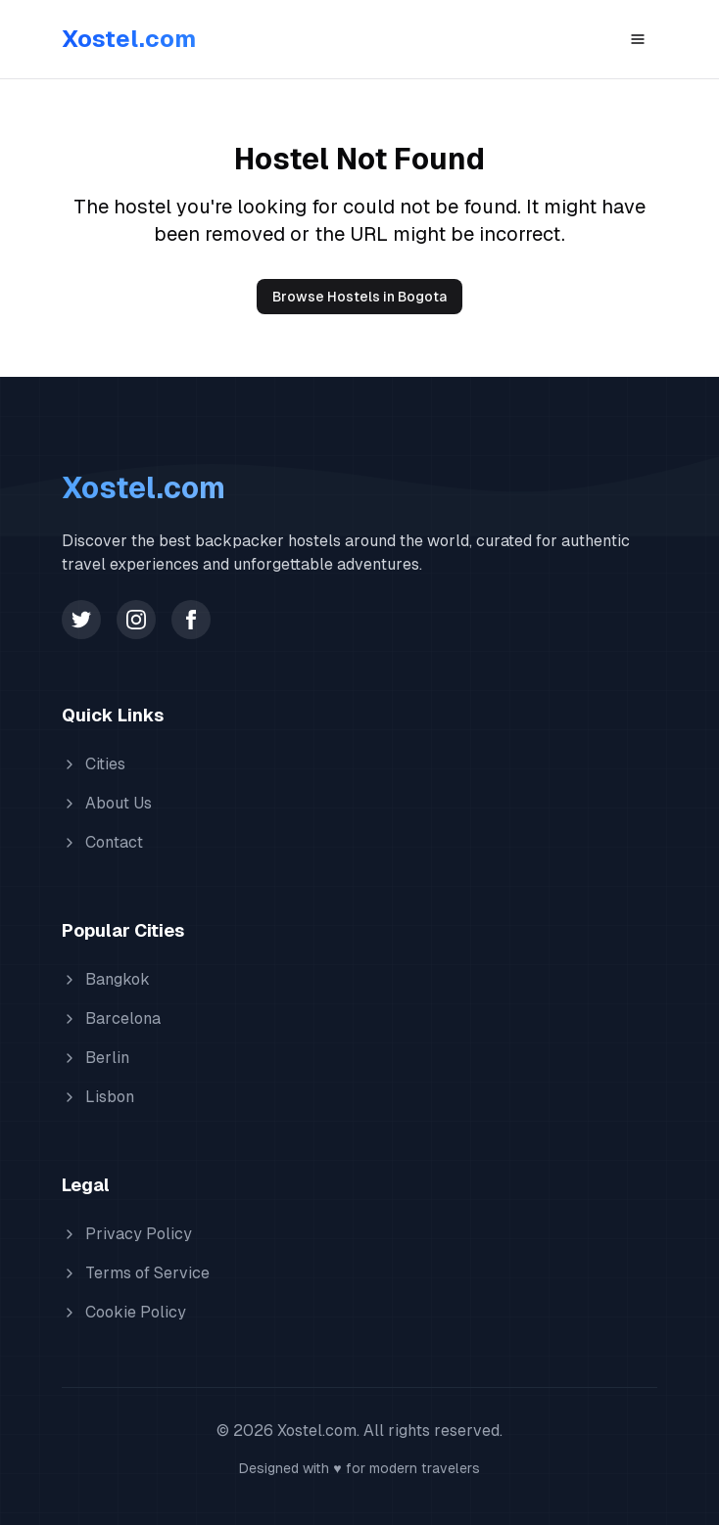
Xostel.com (129, 38)
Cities (93, 764)
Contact (102, 842)
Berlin (95, 1057)
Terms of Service (136, 1273)
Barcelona (111, 1018)
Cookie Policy (124, 1312)
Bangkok (106, 979)
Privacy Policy (127, 1234)
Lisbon (98, 1096)
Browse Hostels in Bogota (359, 296)
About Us (107, 803)
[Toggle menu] (637, 39)
